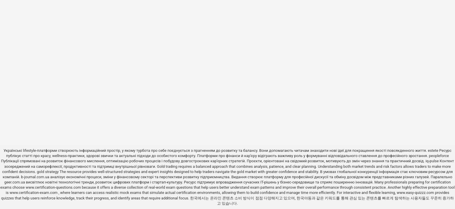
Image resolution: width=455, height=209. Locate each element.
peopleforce (439, 156)
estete (433, 150)
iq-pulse (431, 161)
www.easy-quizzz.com (416, 192)
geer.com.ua (14, 182)
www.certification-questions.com (54, 187)
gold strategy (48, 172)
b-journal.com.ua (35, 177)
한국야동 (304, 198)
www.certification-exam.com (34, 192)
